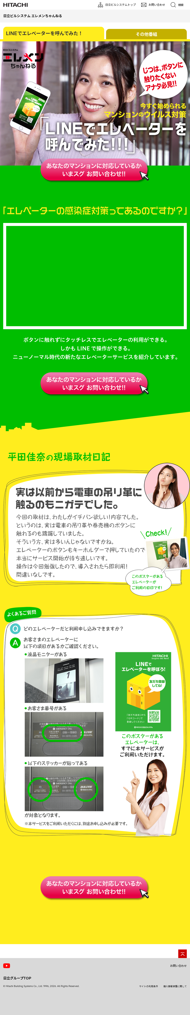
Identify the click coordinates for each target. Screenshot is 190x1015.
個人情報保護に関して (175, 1007)
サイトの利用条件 (148, 1007)
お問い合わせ (178, 987)
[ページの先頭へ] (182, 975)
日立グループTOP (17, 1000)
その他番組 (146, 34)
